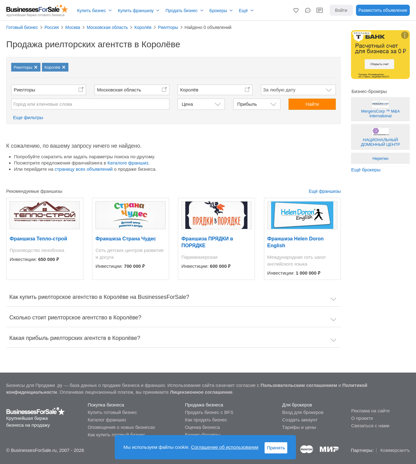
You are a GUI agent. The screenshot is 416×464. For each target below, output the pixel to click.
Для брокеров (297, 404)
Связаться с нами (370, 425)
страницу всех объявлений (84, 169)
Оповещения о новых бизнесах (121, 427)
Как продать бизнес (206, 419)
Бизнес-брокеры (202, 434)
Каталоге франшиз (128, 162)
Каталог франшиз (107, 419)
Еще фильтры (28, 117)
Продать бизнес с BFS (209, 412)
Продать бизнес (181, 10)
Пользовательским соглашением (299, 385)
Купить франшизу (136, 10)
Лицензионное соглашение (201, 392)
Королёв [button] (189, 89)
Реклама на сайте (370, 410)
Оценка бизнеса (202, 427)
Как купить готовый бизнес (116, 434)
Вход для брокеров (303, 412)
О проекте (362, 418)
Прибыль (247, 104)
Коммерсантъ (395, 450)
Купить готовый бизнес (112, 412)
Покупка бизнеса (106, 404)
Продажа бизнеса (204, 404)
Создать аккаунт (300, 419)
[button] (296, 10)
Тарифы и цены (299, 427)
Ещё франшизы (325, 191)
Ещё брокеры (365, 169)
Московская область (119, 89)
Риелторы (24, 89)
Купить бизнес (91, 10)
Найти (312, 104)
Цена (187, 104)
